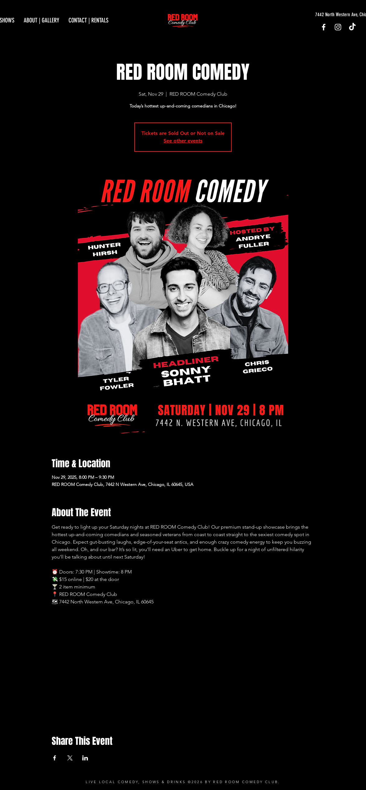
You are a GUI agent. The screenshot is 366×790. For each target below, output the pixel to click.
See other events (183, 141)
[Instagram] (338, 27)
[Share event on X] (70, 757)
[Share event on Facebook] (55, 757)
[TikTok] (352, 27)
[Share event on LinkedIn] (85, 757)
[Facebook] (323, 27)
